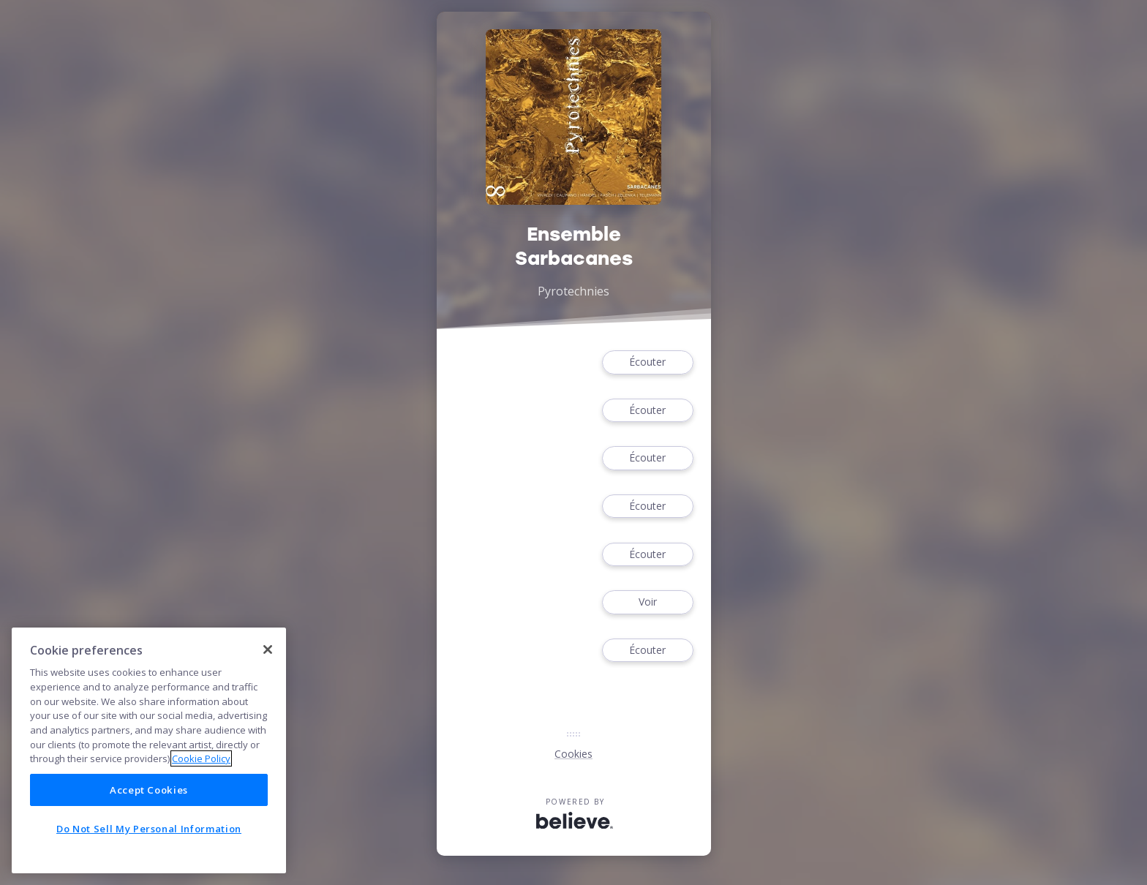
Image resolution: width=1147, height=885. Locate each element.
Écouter (647, 362)
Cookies (573, 754)
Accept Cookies (149, 789)
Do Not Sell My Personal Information (148, 828)
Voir (647, 602)
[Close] (268, 649)
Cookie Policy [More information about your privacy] (201, 758)
